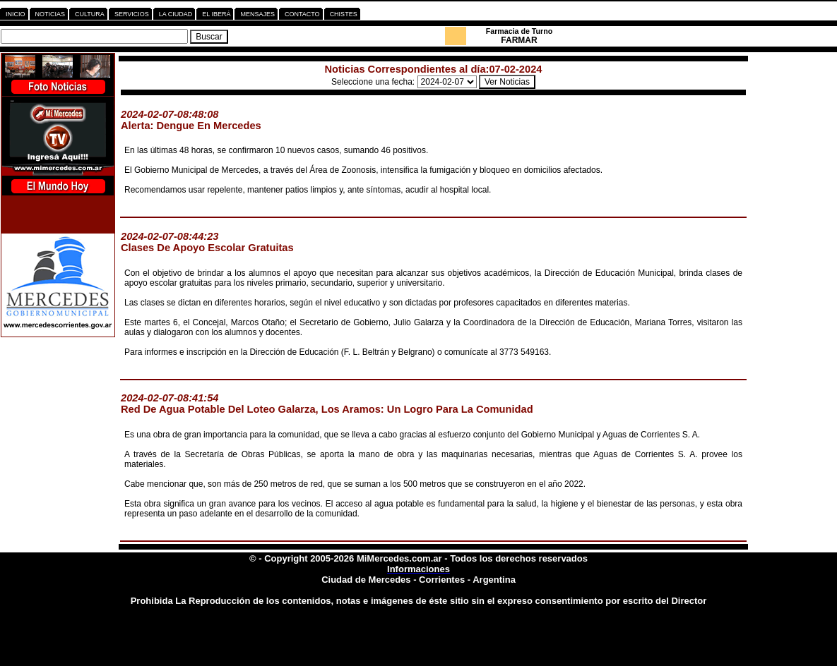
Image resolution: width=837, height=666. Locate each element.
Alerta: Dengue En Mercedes (191, 125)
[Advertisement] (794, 290)
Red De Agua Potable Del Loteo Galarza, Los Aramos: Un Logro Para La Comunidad (327, 409)
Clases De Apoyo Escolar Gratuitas (207, 247)
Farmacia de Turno (519, 31)
